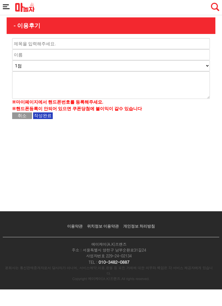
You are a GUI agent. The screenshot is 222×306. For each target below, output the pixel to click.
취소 (22, 115)
